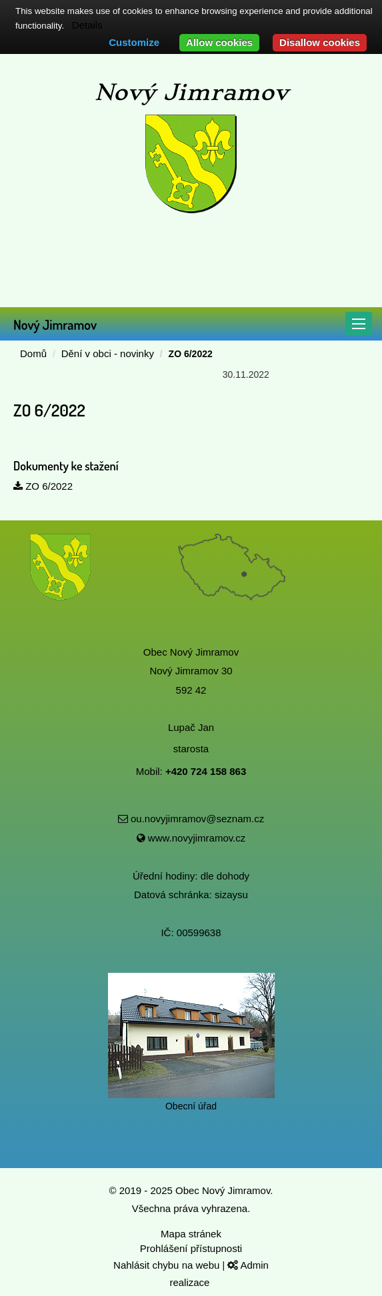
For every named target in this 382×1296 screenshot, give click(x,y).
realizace (190, 1282)
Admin (248, 1265)
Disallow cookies (319, 42)
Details (87, 25)
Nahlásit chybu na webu (167, 1265)
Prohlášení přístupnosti (191, 1248)
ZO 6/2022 (43, 486)
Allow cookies (219, 42)
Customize (134, 42)
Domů (33, 353)
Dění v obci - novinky (107, 353)
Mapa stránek (191, 1233)
